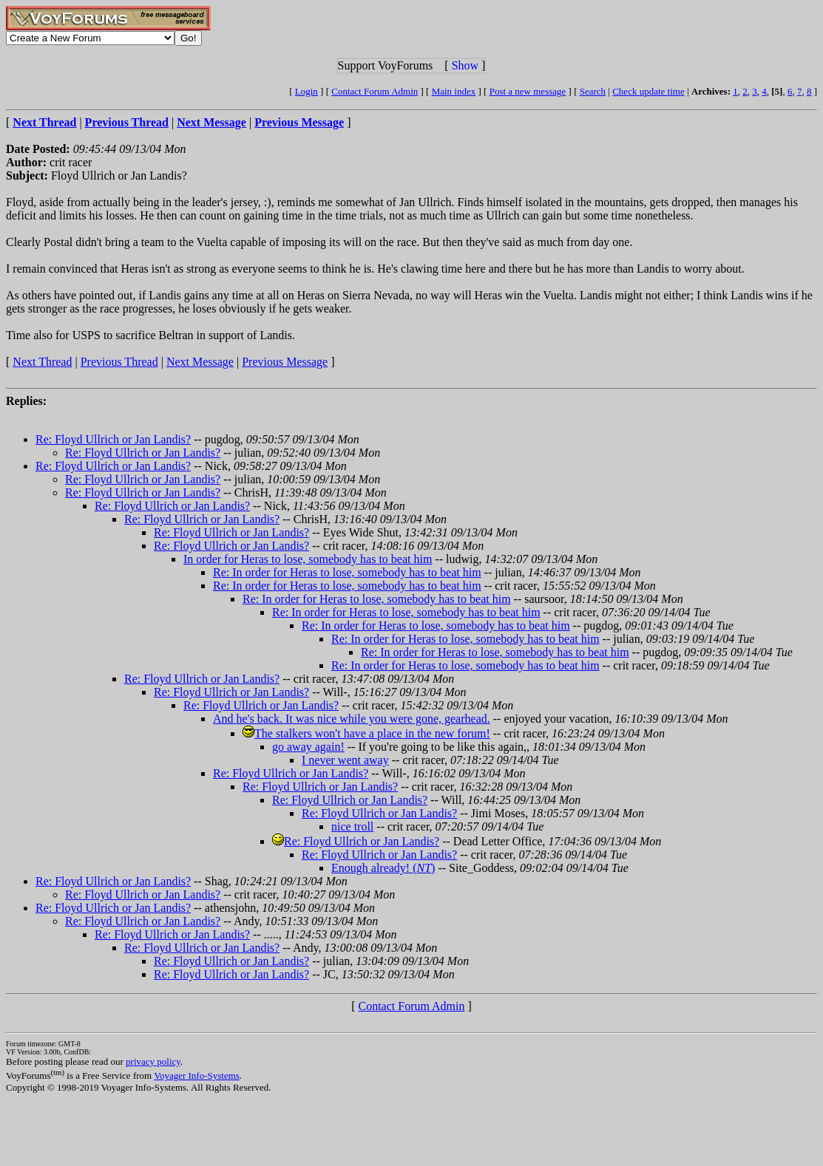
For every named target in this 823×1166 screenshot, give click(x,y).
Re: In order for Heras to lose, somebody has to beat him (347, 572)
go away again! (308, 746)
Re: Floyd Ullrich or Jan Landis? (113, 439)
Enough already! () (383, 868)
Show (465, 65)
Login (306, 91)
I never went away (345, 760)
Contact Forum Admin (374, 91)
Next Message (200, 361)
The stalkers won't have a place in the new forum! (372, 733)
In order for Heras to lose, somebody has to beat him (307, 559)
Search (593, 91)
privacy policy (153, 1061)
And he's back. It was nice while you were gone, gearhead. (351, 718)
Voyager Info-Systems (197, 1075)
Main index (454, 91)
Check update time (648, 91)
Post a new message (528, 91)
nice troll (352, 826)
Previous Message (285, 361)
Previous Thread (119, 361)
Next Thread (42, 361)
